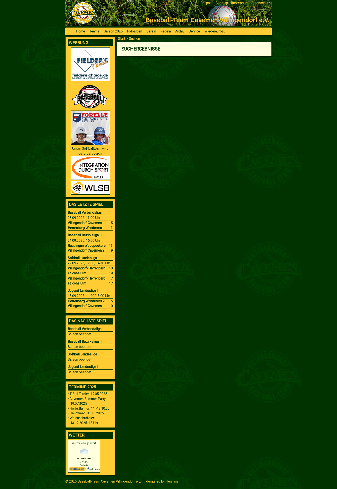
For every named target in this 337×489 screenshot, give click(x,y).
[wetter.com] (77, 469)
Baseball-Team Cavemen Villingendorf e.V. (109, 481)
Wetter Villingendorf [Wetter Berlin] (84, 443)
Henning (172, 481)
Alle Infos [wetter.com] (93, 469)
